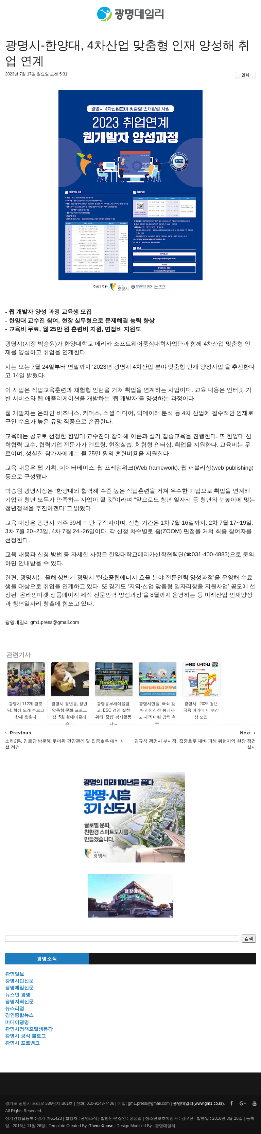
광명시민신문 (19, 980)
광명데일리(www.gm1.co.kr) (198, 1103)
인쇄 (245, 75)
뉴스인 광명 (17, 994)
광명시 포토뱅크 (22, 1043)
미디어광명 (17, 1022)
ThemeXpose (101, 1125)
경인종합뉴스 (19, 1015)
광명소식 (47, 959)
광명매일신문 (19, 987)
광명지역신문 (19, 1001)
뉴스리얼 (14, 1008)
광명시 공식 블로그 (25, 1036)
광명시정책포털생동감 (29, 1029)
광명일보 (14, 974)
